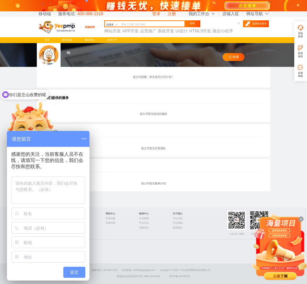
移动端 (45, 13)
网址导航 (257, 13)
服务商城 (67, 39)
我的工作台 (202, 13)
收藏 (233, 57)
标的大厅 (112, 39)
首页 (47, 39)
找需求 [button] (112, 24)
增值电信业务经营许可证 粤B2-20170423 (138, 276)
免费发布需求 (256, 24)
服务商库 (89, 39)
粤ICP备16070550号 (179, 276)
